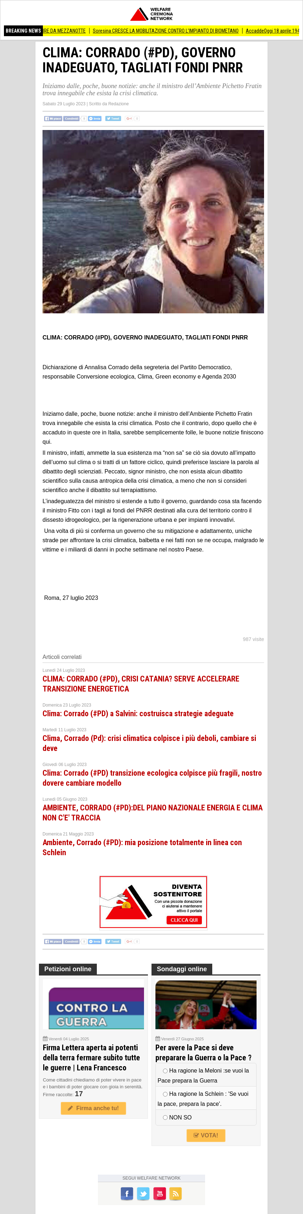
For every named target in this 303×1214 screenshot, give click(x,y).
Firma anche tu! (93, 1108)
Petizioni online (67, 969)
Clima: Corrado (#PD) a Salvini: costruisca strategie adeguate (138, 713)
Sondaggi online (182, 969)
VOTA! (206, 1135)
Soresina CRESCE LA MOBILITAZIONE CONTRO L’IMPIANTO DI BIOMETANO (168, 31)
